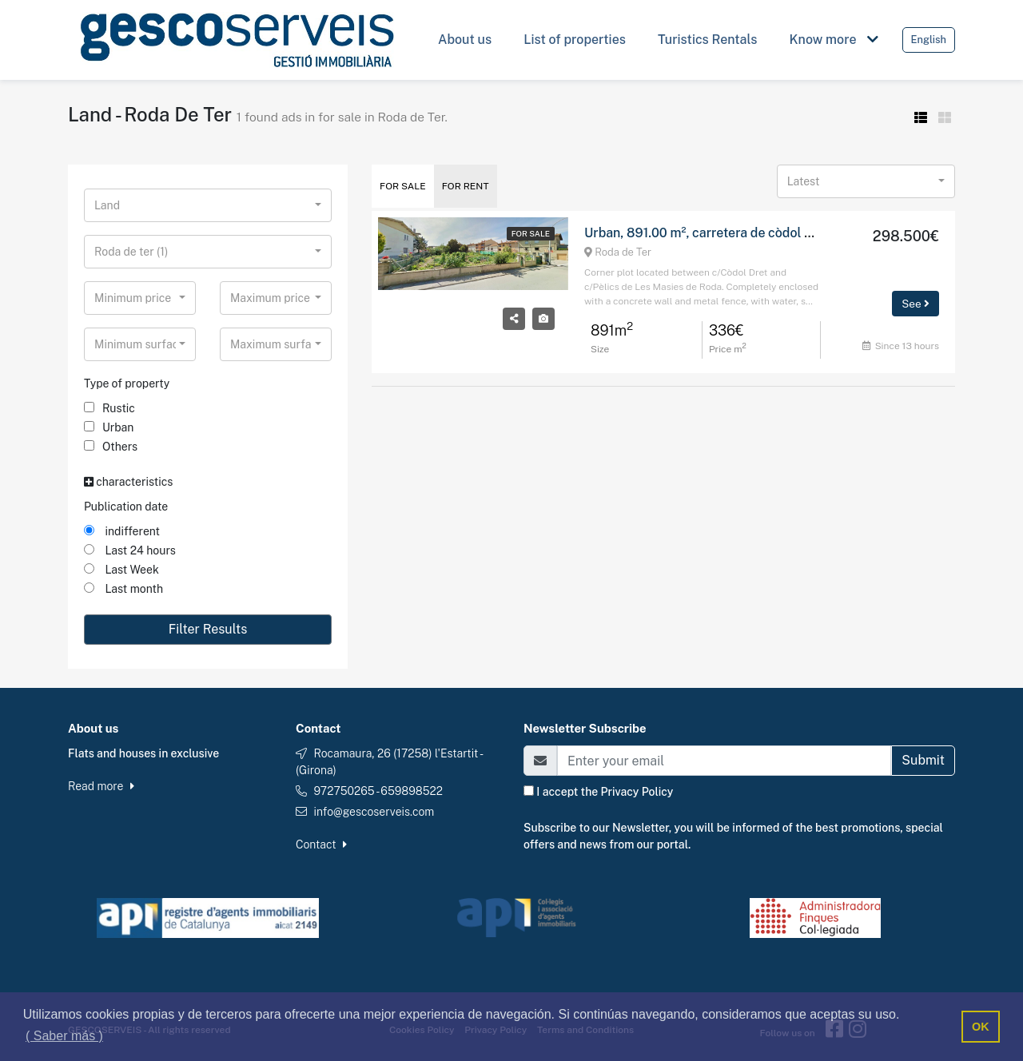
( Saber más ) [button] (64, 1036)
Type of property (126, 383)
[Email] (724, 760)
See (915, 303)
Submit (923, 760)
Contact (321, 844)
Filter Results (208, 629)
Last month (123, 588)
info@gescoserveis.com (373, 811)
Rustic (109, 408)
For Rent (465, 186)
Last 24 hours (130, 550)
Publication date (126, 506)
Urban (108, 427)
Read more (101, 786)
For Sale (403, 186)
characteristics (128, 481)
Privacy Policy (637, 791)
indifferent (122, 531)
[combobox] (208, 205)
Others (110, 446)
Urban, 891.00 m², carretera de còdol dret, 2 (713, 232)
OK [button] (980, 1026)
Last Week (121, 569)
